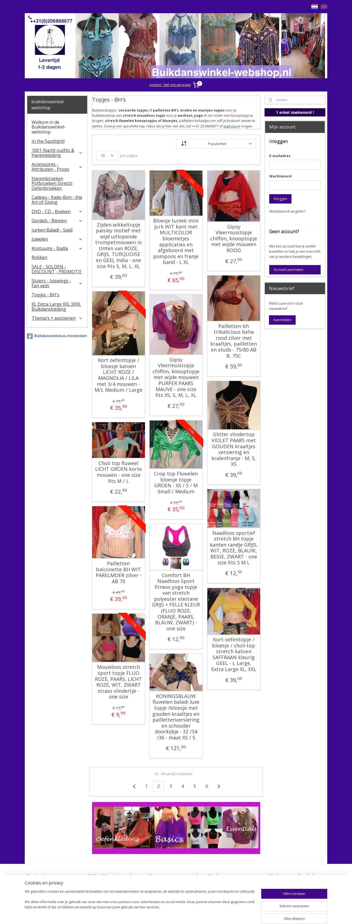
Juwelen (57, 239)
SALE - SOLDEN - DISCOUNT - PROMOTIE (57, 269)
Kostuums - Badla (57, 248)
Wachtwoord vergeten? (287, 211)
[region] (140, 905)
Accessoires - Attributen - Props (57, 166)
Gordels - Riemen (57, 221)
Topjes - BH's (45, 295)
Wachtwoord (280, 176)
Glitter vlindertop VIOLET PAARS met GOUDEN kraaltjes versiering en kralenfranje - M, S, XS (233, 449)
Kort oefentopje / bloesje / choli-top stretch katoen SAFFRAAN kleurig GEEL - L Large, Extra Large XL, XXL (233, 654)
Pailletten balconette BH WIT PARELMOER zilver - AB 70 (118, 572)
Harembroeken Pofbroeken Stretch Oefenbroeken (52, 183)
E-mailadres (279, 156)
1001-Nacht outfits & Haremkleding (57, 152)
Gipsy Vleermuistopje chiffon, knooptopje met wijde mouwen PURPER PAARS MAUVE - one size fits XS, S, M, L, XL (175, 377)
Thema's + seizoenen (57, 318)
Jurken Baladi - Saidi (52, 230)
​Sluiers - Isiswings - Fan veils (57, 283)
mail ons (230, 126)
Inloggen (280, 198)
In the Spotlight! (48, 141)
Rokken (39, 257)
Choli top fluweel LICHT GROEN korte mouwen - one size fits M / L (118, 472)
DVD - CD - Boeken (57, 211)
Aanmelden (282, 320)
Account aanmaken (288, 269)
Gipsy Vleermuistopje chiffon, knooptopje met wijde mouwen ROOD (233, 239)
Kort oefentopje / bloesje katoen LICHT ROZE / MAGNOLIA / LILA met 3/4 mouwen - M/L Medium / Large (118, 375)
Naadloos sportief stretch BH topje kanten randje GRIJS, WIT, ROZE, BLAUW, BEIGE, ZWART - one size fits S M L (233, 548)
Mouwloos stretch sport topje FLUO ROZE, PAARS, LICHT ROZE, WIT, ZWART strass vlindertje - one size (118, 682)
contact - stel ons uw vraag (170, 84)
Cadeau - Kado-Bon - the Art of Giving (57, 199)
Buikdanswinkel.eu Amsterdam (57, 336)
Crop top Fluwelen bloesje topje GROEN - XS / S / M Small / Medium (176, 482)
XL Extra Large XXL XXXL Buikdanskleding (56, 306)
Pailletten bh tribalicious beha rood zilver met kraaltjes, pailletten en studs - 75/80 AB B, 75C (233, 341)
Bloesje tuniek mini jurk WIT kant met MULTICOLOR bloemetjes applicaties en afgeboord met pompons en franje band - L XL (176, 241)
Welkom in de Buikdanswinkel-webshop (49, 127)
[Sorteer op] (216, 143)
